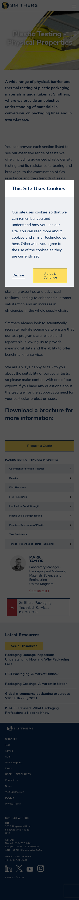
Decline (18, 275)
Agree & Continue (50, 275)
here (15, 243)
